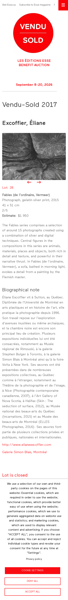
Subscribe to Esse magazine (34, 5)
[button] (34, 156)
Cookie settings (33, 570)
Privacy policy (34, 559)
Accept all (32, 591)
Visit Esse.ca (9, 5)
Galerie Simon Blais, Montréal (24, 452)
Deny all (32, 581)
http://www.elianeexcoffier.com (26, 444)
